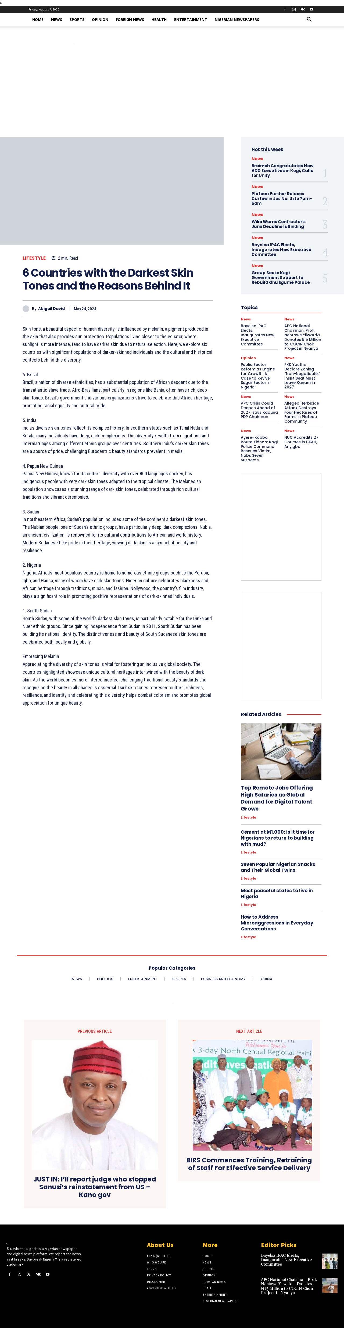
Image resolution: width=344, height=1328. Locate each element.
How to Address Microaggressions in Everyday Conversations (277, 923)
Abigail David (51, 308)
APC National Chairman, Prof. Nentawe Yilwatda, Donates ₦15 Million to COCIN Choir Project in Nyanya (289, 1286)
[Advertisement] (172, 97)
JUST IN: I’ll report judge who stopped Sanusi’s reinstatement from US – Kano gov (94, 1187)
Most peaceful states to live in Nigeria (277, 893)
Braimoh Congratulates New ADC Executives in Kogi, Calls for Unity (282, 170)
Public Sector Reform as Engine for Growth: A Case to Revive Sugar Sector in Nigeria (258, 376)
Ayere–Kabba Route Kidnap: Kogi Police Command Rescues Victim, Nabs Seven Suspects (259, 449)
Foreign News (130, 19)
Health (159, 19)
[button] (309, 20)
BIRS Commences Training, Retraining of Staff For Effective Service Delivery (249, 1164)
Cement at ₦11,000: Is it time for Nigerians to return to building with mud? (278, 838)
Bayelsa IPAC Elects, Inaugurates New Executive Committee (281, 249)
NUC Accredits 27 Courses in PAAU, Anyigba (301, 442)
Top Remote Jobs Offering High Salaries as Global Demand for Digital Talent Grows (277, 798)
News (56, 19)
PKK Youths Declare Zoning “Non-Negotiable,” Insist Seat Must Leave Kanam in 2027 (302, 376)
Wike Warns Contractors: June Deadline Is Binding (279, 224)
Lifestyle (34, 258)
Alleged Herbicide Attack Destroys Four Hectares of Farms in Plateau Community (301, 412)
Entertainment (190, 19)
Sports (77, 19)
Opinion (100, 19)
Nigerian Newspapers (237, 19)
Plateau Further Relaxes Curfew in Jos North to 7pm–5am (282, 198)
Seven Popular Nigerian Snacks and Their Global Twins (278, 867)
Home (38, 19)
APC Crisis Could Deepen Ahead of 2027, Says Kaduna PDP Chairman (259, 410)
